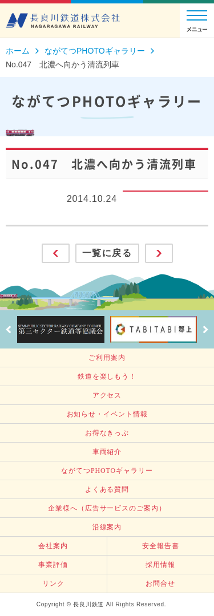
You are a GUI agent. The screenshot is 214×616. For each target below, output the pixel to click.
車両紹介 (107, 452)
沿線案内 (107, 527)
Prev (8, 330)
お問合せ (160, 583)
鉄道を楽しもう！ (107, 376)
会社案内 (53, 546)
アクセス (107, 395)
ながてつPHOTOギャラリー (106, 471)
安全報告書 (160, 546)
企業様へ (106, 508)
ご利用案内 (107, 358)
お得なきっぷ (107, 433)
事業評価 (53, 565)
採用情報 (160, 565)
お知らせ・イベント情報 (107, 414)
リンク (53, 583)
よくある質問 (107, 489)
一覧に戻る (107, 253)
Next (205, 330)
